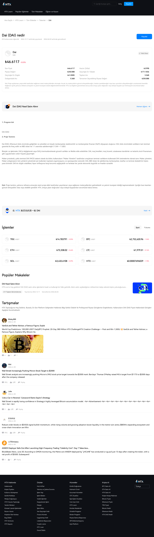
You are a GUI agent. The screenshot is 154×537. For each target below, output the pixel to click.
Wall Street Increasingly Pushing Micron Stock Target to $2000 (28, 363)
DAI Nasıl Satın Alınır (11, 276)
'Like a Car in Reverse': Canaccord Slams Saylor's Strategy (26, 390)
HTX (18, 203)
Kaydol (144, 29)
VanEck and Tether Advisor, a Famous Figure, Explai (23, 318)
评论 (6, 374)
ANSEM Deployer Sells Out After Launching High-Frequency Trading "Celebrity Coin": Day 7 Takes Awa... (45, 440)
